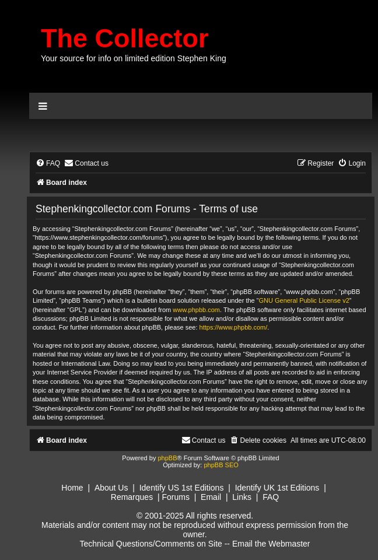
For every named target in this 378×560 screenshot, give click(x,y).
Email (211, 497)
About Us (111, 487)
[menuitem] (48, 164)
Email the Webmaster (271, 543)
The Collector (125, 38)
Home (72, 487)
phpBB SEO (221, 464)
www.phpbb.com (196, 309)
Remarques (132, 497)
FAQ (270, 497)
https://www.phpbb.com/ (234, 327)
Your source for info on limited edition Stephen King (133, 58)
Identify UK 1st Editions (277, 487)
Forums (175, 497)
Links (241, 497)
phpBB (167, 457)
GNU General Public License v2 (303, 300)
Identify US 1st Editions (181, 487)
